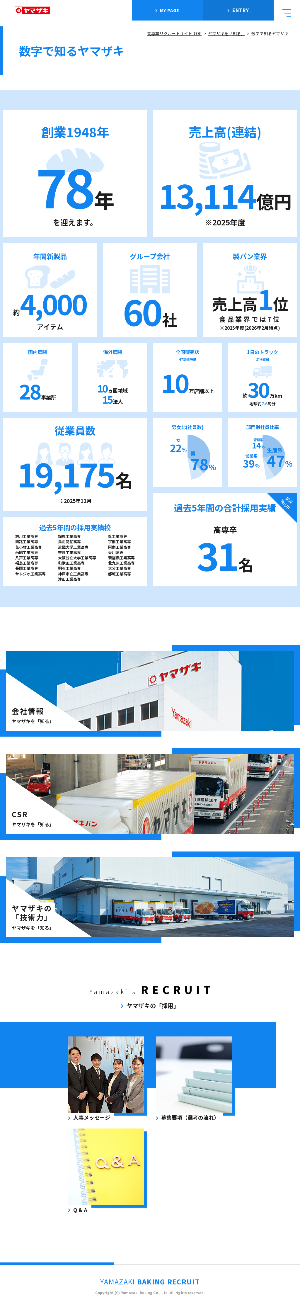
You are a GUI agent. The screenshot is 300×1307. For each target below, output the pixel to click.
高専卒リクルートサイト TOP (174, 33)
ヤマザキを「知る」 (226, 33)
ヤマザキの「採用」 (153, 1006)
